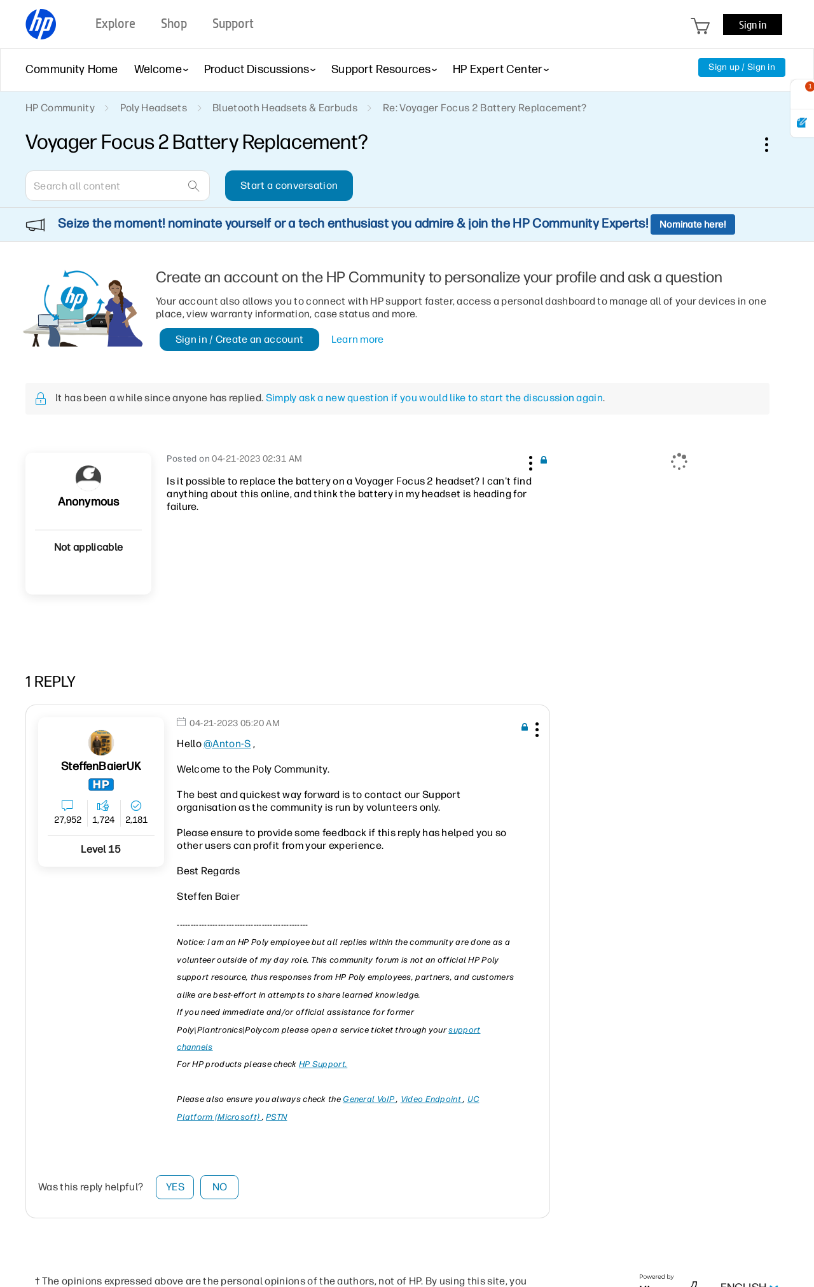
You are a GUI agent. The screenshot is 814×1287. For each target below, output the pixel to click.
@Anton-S (227, 744)
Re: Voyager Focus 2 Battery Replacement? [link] (485, 108)
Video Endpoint (432, 1099)
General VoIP (369, 1099)
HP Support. (323, 1064)
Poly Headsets (153, 108)
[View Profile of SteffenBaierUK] (101, 766)
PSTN (276, 1117)
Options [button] (773, 144)
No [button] (220, 1187)
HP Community (60, 108)
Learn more (357, 339)
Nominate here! (692, 224)
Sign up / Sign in (741, 67)
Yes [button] (175, 1187)
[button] (529, 461)
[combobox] (117, 185)
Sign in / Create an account (240, 339)
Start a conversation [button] (289, 185)
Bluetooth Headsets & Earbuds (284, 108)
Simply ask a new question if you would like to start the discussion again (434, 398)
